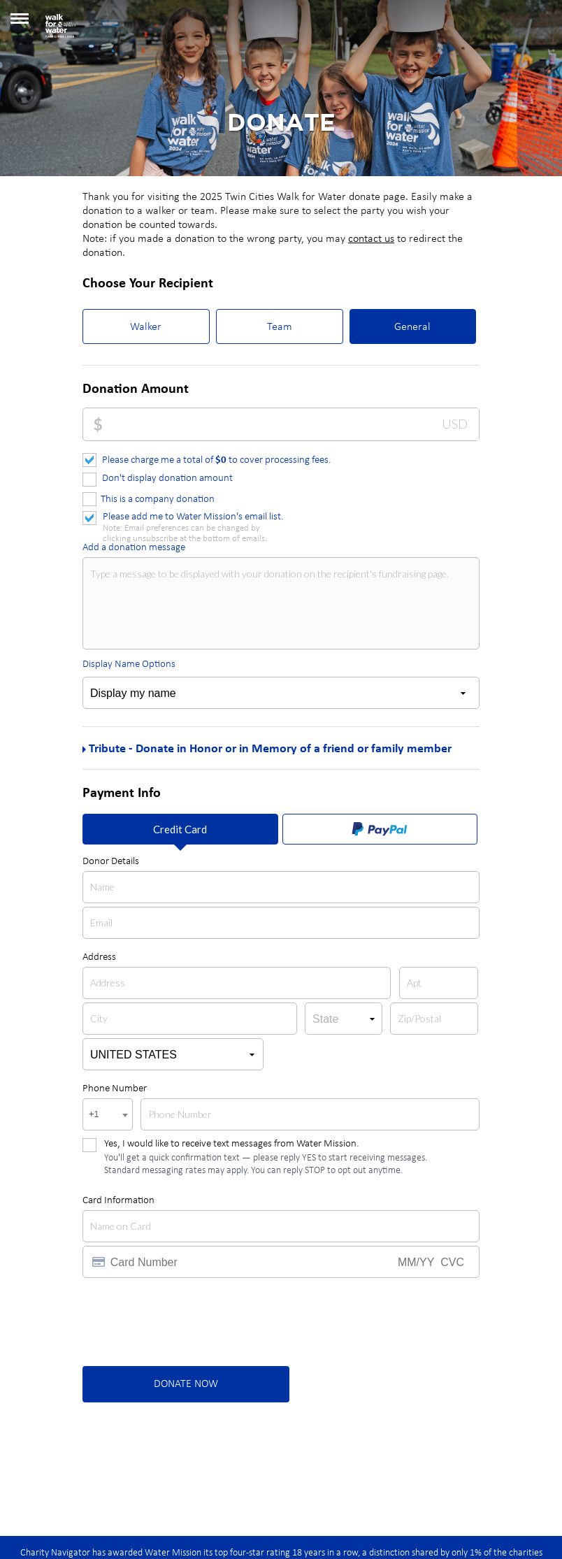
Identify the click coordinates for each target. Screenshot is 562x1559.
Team (279, 327)
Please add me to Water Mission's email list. (193, 518)
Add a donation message (133, 548)
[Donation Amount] (291, 424)
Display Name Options (128, 664)
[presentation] (188, 1322)
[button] (19, 23)
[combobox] (107, 1114)
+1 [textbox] (94, 1114)
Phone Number (114, 1089)
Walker (145, 327)
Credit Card (180, 829)
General (412, 327)
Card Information (118, 1200)
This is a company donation (158, 499)
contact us (371, 239)
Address (99, 957)
